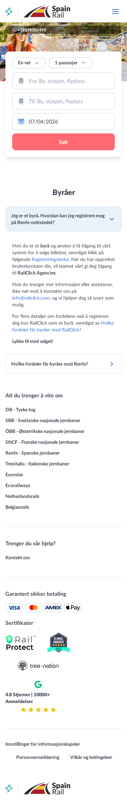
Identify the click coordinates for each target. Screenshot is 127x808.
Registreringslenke (50, 259)
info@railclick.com (31, 298)
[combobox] (63, 80)
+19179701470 (32, 29)
